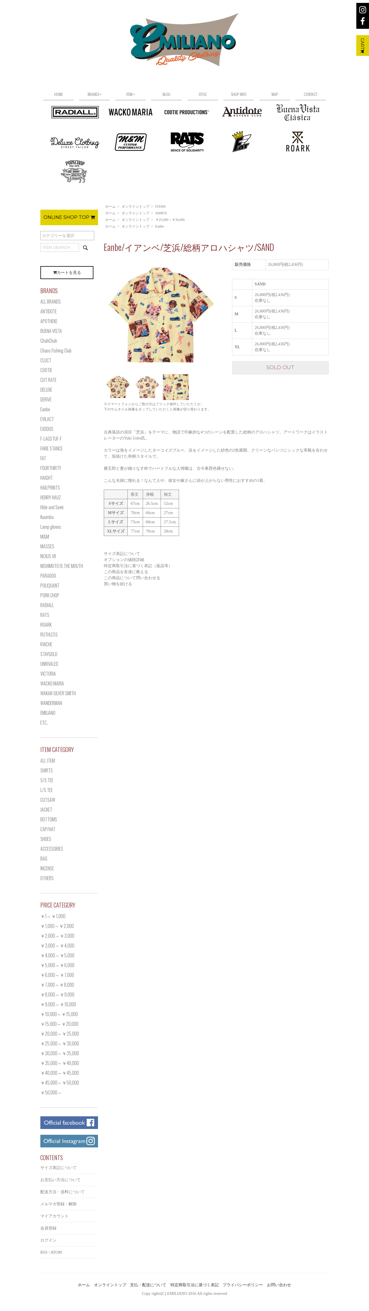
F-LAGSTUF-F (51, 438)
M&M (44, 536)
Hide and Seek (51, 507)
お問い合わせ (279, 1285)
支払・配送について (148, 1285)
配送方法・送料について (62, 1192)
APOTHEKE (48, 321)
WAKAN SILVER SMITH (58, 693)
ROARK (46, 624)
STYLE (203, 94)
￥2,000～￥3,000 (57, 935)
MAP (275, 94)
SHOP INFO (238, 94)
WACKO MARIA (52, 683)
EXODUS (46, 428)
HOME (58, 94)
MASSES (47, 546)
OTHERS (47, 878)
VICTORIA (48, 673)
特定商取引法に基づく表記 (194, 1285)
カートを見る (67, 272)
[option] (161, 315)
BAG (43, 858)
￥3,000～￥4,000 (57, 945)
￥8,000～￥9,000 (57, 994)
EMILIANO (47, 712)
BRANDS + (94, 94)
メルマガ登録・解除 (58, 1204)
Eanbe (159, 226)
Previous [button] (99, 315)
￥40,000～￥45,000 (59, 1072)
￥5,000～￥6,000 (57, 965)
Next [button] (223, 315)
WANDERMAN (51, 703)
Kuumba (47, 517)
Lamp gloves (50, 526)
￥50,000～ (51, 1092)
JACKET (46, 809)
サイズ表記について (122, 554)
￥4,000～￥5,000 (57, 955)
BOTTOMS (48, 819)
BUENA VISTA (51, 330)
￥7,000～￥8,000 (57, 984)
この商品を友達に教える (126, 572)
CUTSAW (47, 799)
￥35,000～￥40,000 (59, 1063)
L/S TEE (46, 790)
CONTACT (310, 94)
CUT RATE (48, 379)
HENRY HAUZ (50, 497)
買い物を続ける (118, 584)
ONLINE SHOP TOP (69, 217)
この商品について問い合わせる (132, 578)
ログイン (48, 1240)
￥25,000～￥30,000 (170, 220)
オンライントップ (135, 206)
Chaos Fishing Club (55, 350)
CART (362, 45)
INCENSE (47, 868)
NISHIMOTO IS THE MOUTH (61, 565)
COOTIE (46, 370)
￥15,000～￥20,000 (59, 1023)
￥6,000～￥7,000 (57, 974)
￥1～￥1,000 (52, 916)
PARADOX (48, 575)
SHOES (45, 839)
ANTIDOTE (48, 311)
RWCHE (46, 644)
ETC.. (44, 722)
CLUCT (45, 360)
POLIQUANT (49, 585)
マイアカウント (54, 1216)
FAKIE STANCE (51, 448)
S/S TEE (46, 780)
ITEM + (130, 94)
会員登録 (48, 1228)
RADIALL (47, 605)
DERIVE (46, 399)
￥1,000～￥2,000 (57, 925)
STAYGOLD (48, 654)
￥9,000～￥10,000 (58, 1004)
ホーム (110, 206)
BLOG (166, 94)
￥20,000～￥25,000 (59, 1033)
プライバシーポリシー (243, 1285)
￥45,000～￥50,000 (59, 1082)
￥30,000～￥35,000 (59, 1053)
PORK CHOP (49, 595)
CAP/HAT (47, 829)
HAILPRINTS (50, 487)
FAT (43, 458)
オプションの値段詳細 (124, 560)
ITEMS (160, 206)
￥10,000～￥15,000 (59, 1014)
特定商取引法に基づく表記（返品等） (138, 566)
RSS (44, 1252)
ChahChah (48, 340)
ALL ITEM (47, 760)
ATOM (56, 1252)
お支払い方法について (60, 1180)
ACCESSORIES (51, 848)
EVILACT (47, 419)
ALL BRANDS (50, 301)
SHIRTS (161, 213)
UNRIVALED (49, 663)
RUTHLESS (49, 634)
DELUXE (46, 389)
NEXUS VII (48, 556)
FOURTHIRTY (50, 468)
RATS (44, 614)
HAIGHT (46, 477)
